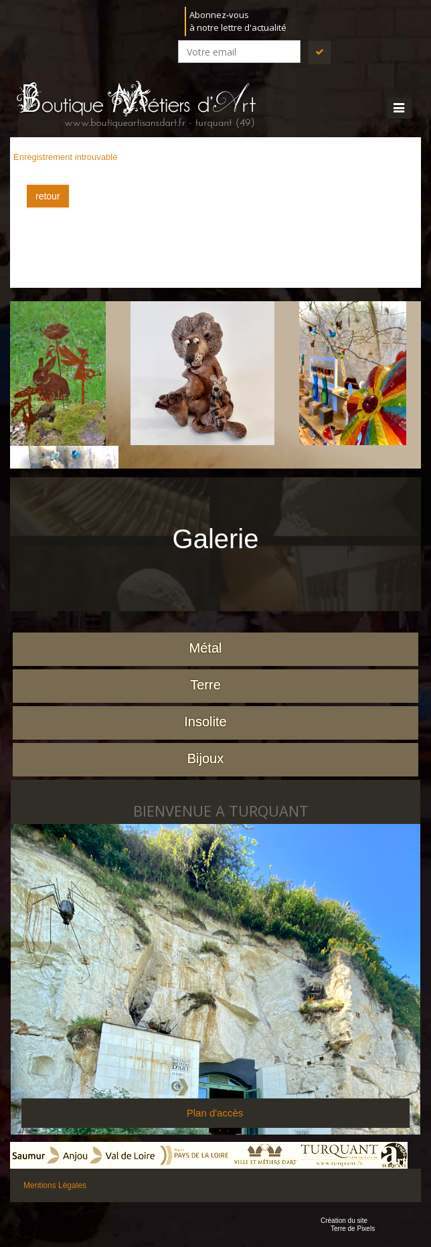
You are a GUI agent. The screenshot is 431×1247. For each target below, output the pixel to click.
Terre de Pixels (353, 1228)
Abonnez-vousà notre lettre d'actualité (237, 21)
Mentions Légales (54, 1185)
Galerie (216, 539)
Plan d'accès (215, 1112)
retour (47, 196)
